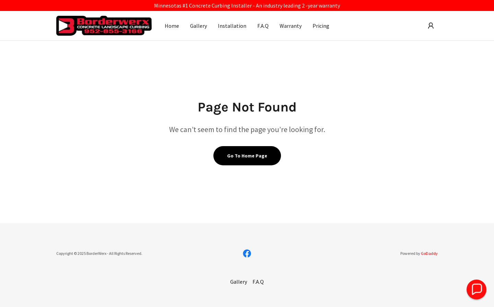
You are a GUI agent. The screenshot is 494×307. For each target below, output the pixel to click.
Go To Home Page (247, 156)
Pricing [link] (321, 25)
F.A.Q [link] (263, 25)
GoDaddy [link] (429, 253)
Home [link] (172, 25)
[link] (104, 25)
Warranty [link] (291, 25)
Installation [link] (232, 25)
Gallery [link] (198, 25)
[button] (431, 26)
